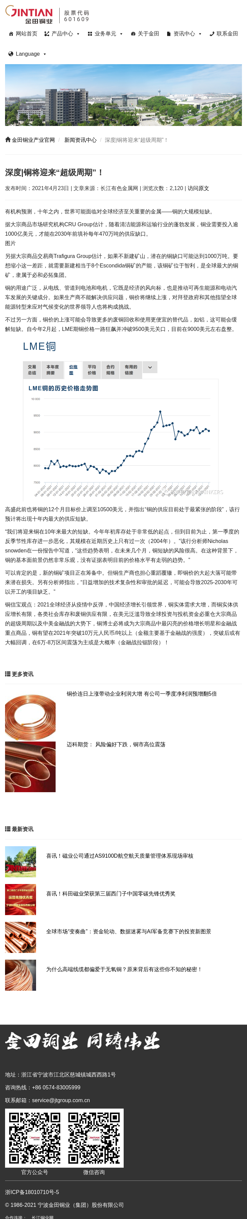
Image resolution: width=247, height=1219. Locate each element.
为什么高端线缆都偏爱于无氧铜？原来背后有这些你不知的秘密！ (124, 969)
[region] (123, 95)
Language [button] (31, 54)
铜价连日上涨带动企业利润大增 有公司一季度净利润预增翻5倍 (142, 694)
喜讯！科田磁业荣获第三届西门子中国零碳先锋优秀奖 (111, 894)
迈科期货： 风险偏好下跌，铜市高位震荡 (116, 744)
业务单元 (109, 33)
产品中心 (66, 33)
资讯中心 (188, 33)
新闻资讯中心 (80, 140)
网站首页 (26, 33)
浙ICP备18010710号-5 (32, 1192)
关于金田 (148, 33)
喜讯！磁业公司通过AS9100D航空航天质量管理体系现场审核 (119, 856)
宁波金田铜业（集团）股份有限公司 (81, 1205)
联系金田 (227, 33)
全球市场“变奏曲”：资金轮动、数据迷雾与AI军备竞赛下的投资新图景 (128, 931)
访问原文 (198, 188)
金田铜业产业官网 (32, 140)
